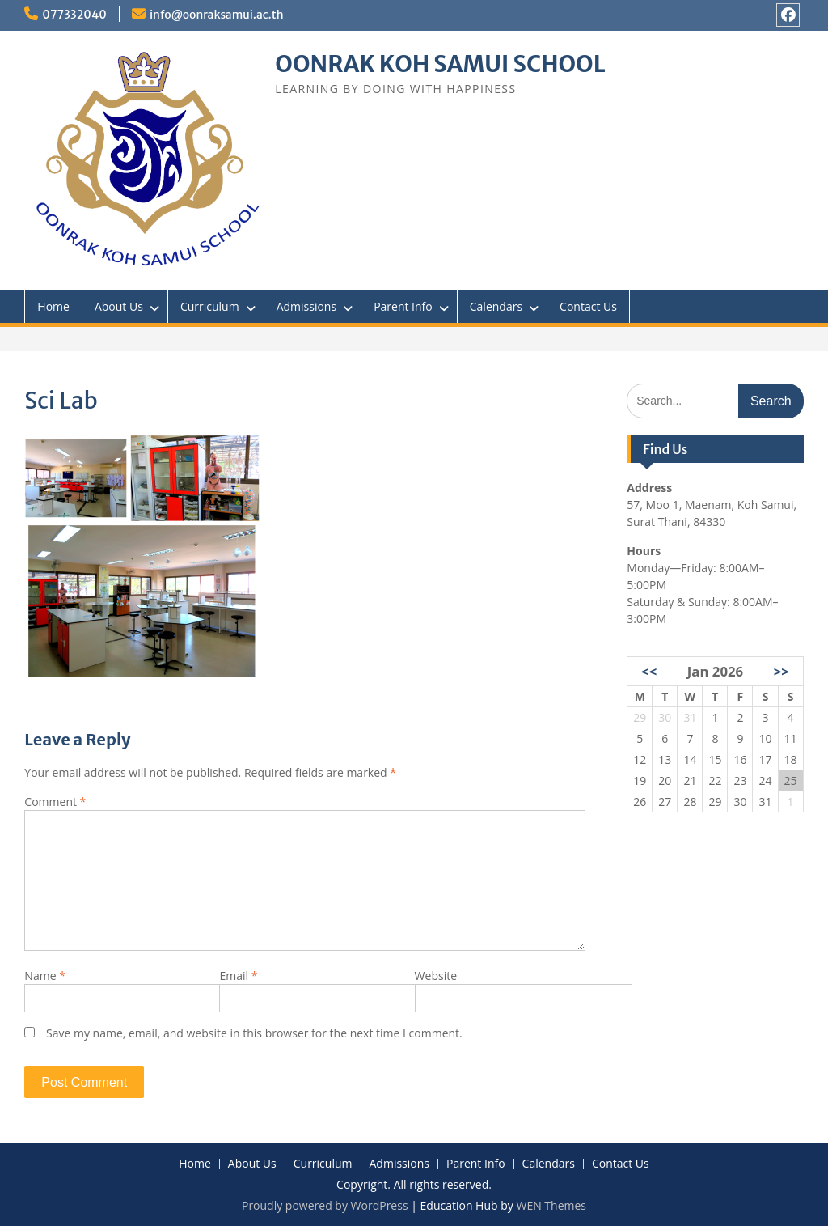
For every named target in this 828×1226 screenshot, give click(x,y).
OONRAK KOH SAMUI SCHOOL (440, 63)
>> (781, 671)
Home (53, 306)
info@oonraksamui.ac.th (217, 14)
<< (649, 671)
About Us (119, 306)
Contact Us (588, 306)
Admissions (306, 306)
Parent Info (403, 306)
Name (44, 975)
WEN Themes (551, 1205)
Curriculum (209, 306)
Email (238, 975)
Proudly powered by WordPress (325, 1205)
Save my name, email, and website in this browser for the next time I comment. (254, 1033)
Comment (55, 801)
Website (436, 975)
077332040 (74, 14)
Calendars (496, 306)
